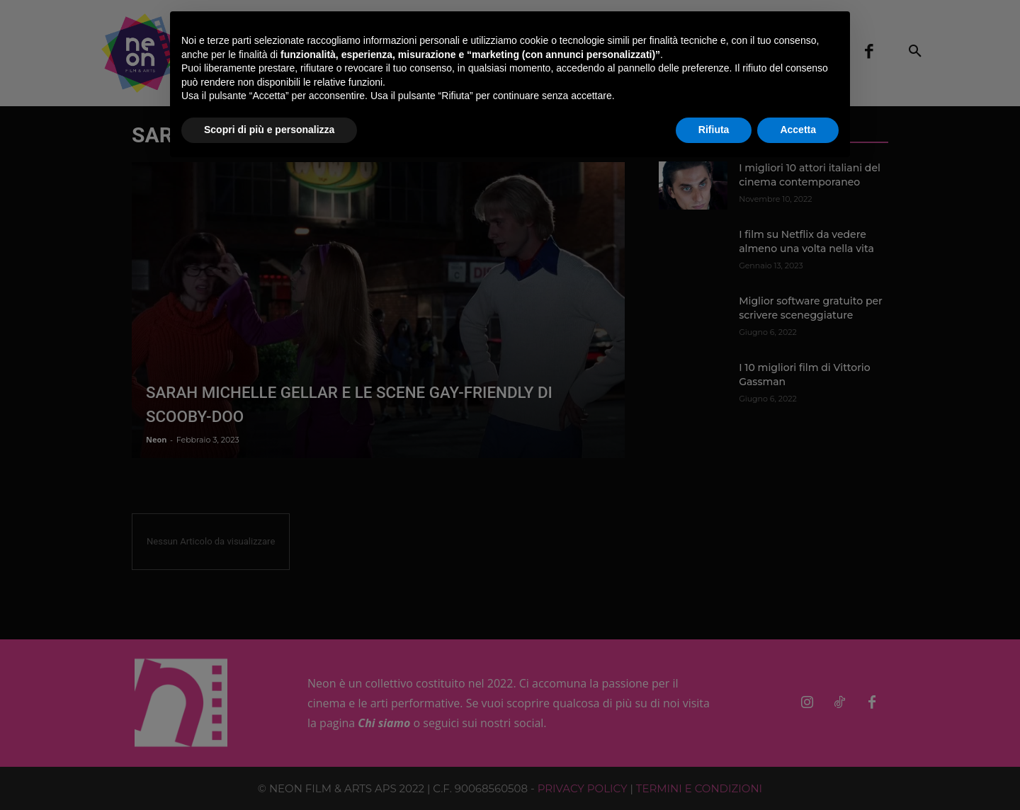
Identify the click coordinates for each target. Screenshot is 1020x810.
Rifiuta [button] (714, 129)
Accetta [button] (798, 129)
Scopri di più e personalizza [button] (269, 129)
